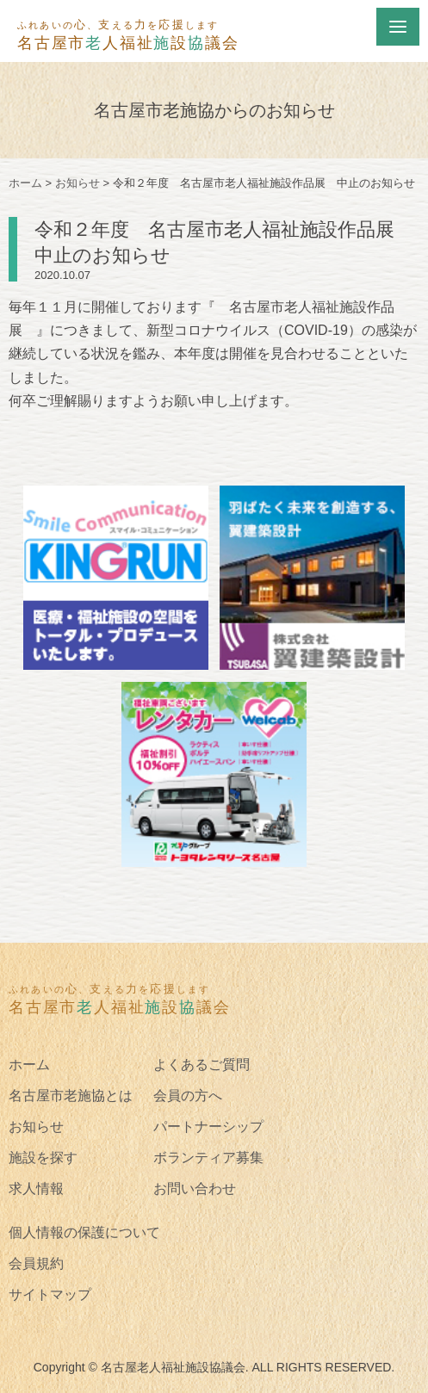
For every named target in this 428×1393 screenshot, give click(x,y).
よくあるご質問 (201, 1064)
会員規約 (36, 1263)
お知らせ (36, 1126)
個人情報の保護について (84, 1232)
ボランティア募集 (208, 1157)
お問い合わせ (194, 1188)
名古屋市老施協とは (71, 1095)
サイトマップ (50, 1294)
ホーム (29, 1064)
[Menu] (397, 27)
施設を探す (43, 1157)
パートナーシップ (208, 1126)
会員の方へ (187, 1095)
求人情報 (36, 1188)
